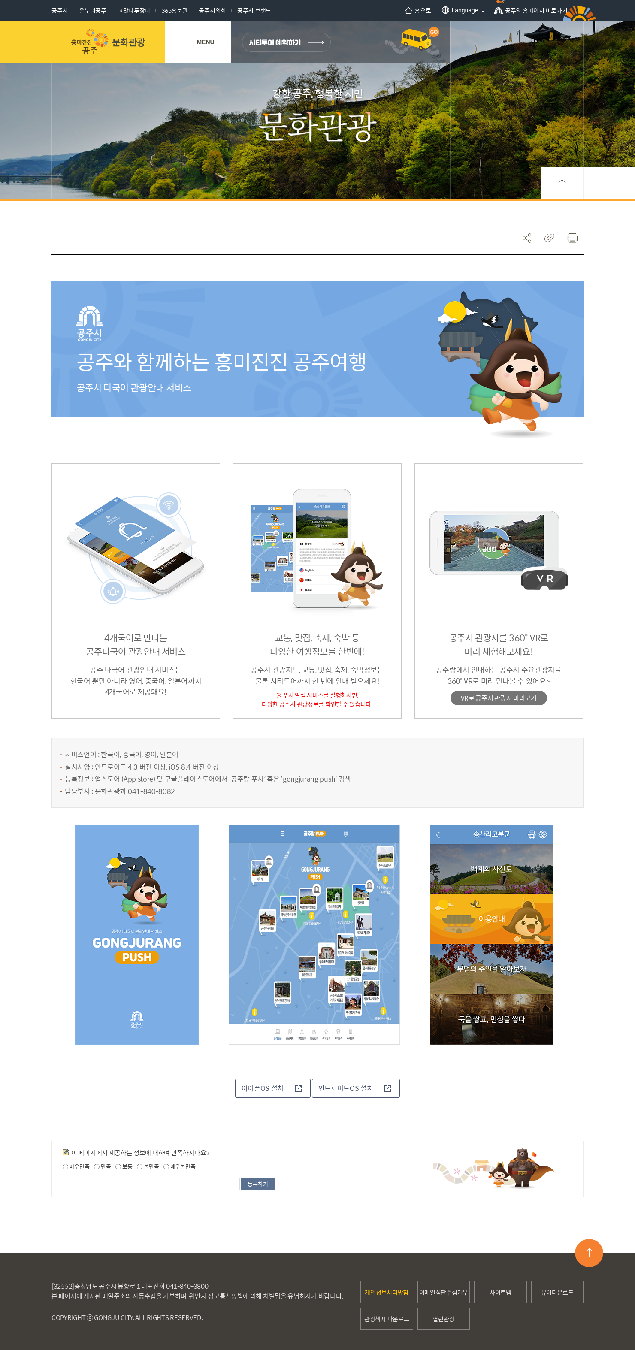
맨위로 (589, 1252)
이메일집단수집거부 (443, 1291)
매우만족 (76, 1166)
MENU (197, 42)
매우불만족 (179, 1166)
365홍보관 (174, 10)
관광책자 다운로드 (386, 1318)
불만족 (148, 1166)
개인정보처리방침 (386, 1291)
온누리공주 (92, 10)
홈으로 (410, 10)
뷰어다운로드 (557, 1291)
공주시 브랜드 (254, 10)
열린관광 (443, 1318)
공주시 (59, 10)
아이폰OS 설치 (272, 1088)
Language (453, 10)
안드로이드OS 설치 (354, 1088)
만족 (102, 1166)
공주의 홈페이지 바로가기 (525, 13)
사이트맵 (500, 1291)
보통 (123, 1166)
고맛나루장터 (134, 10)
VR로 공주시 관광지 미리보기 (499, 698)
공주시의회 (212, 10)
